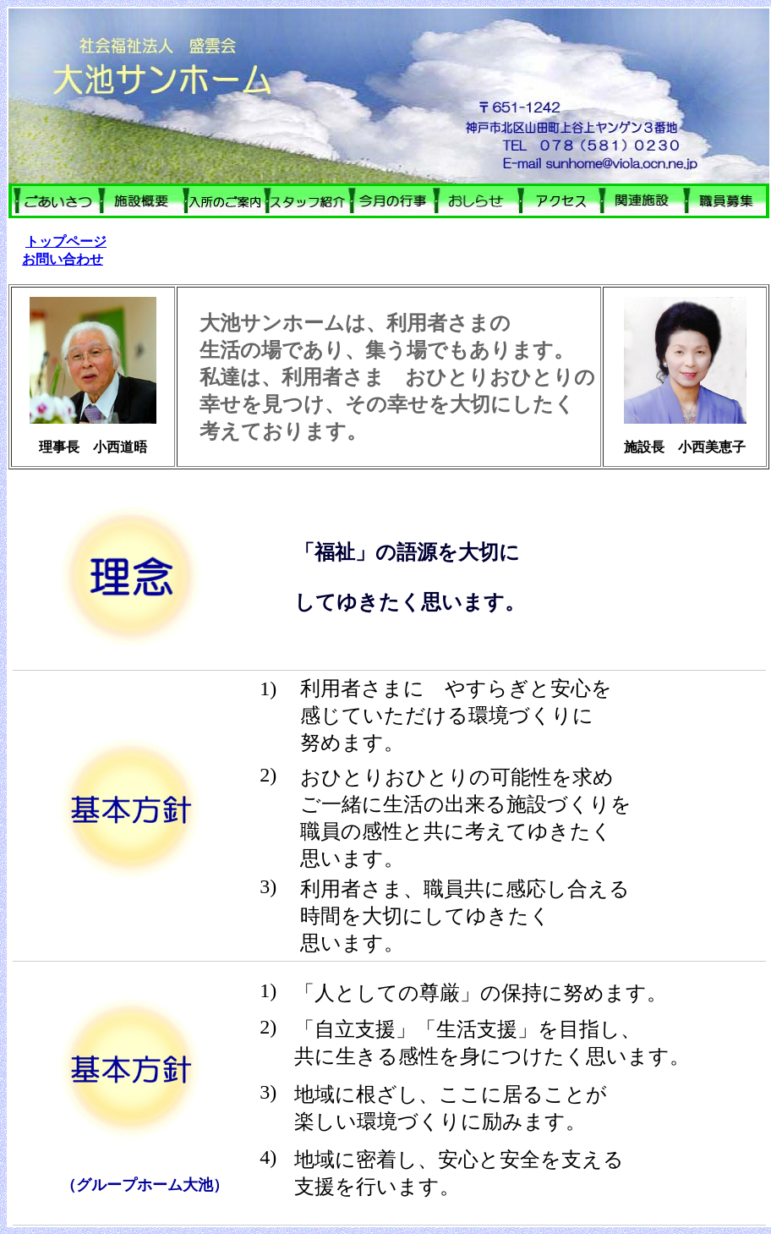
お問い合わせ (62, 259)
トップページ (66, 241)
